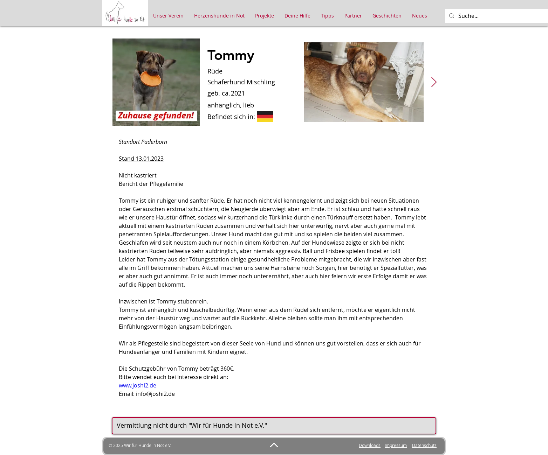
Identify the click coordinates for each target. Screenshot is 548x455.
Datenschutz (424, 445)
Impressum (396, 445)
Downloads (370, 445)
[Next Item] (434, 82)
